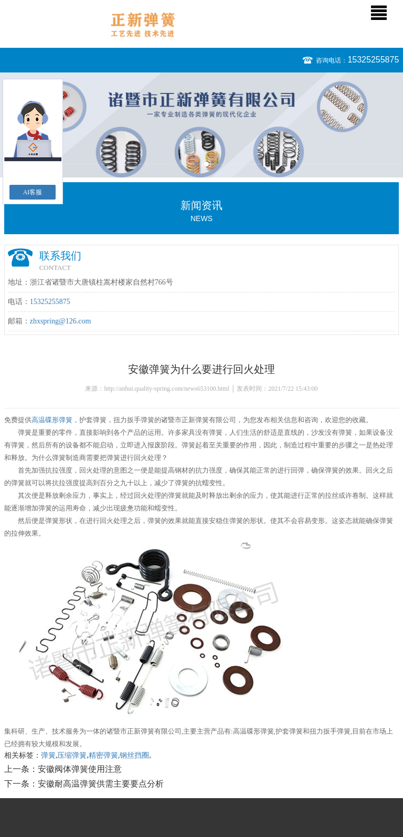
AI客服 (33, 192)
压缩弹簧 (72, 755)
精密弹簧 (103, 755)
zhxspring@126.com (60, 321)
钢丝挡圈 (134, 755)
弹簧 (48, 755)
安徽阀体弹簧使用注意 (80, 769)
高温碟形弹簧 (51, 420)
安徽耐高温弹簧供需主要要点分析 (101, 783)
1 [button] (196, 164)
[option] (201, 124)
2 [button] (206, 164)
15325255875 (373, 59)
